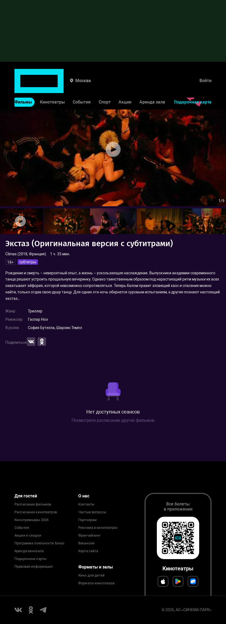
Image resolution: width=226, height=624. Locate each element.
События (82, 85)
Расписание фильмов (32, 504)
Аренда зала (152, 85)
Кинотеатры (52, 85)
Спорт (105, 85)
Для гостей (25, 496)
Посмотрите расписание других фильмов (113, 420)
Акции (124, 85)
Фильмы (23, 85)
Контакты (86, 504)
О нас (83, 496)
